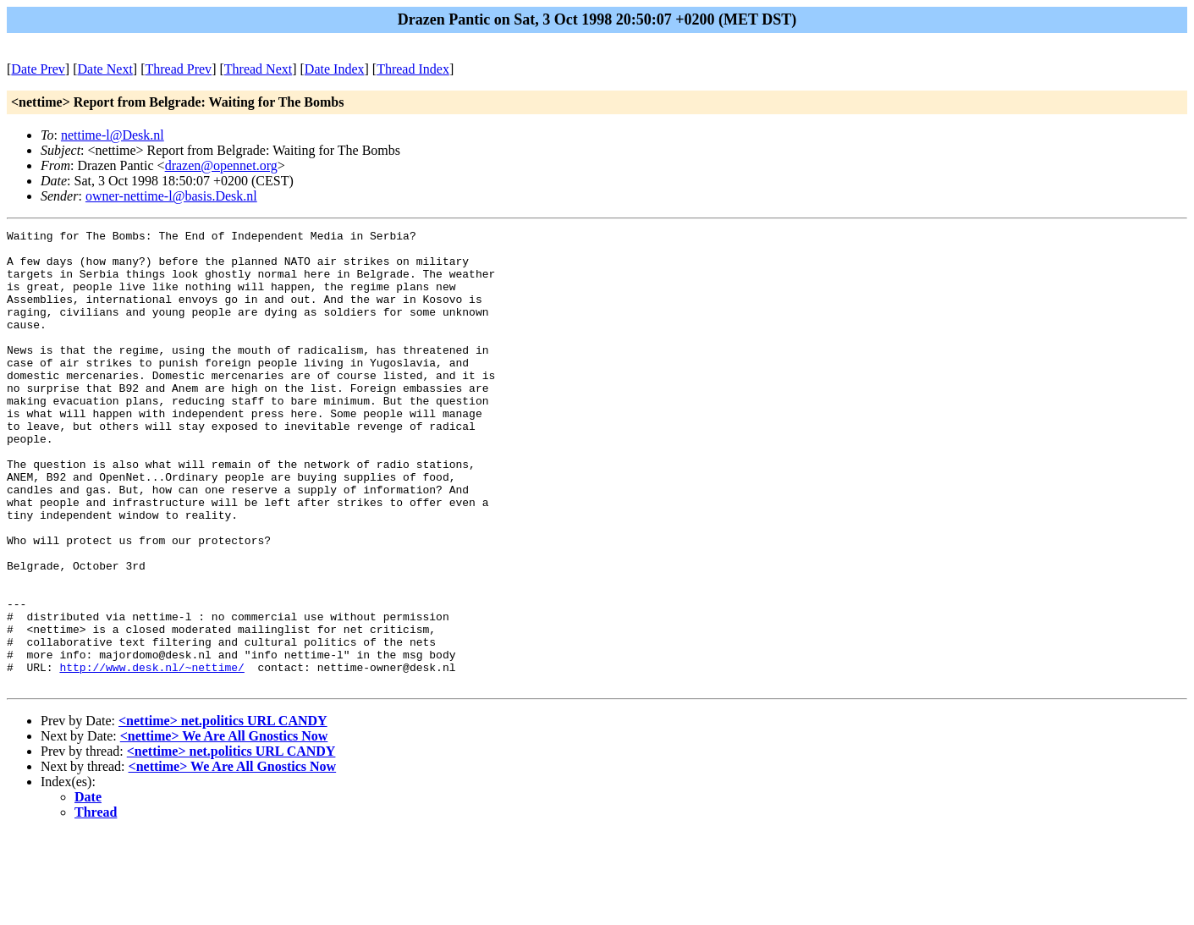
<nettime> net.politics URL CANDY (222, 812)
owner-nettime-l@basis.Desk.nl (171, 196)
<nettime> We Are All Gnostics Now (224, 827)
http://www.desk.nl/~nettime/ (151, 755)
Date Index (335, 69)
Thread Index (413, 69)
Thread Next (258, 69)
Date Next (105, 69)
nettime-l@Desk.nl (112, 135)
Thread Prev (178, 69)
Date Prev (38, 69)
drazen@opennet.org (221, 165)
